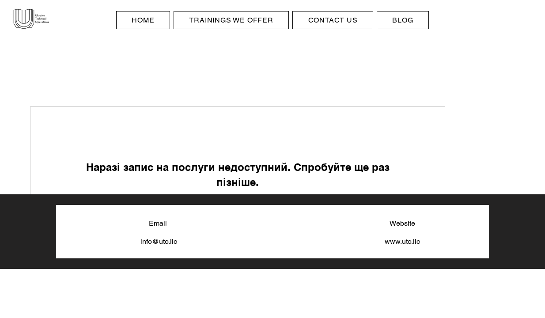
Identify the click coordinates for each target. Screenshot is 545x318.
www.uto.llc (402, 241)
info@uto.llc (158, 241)
